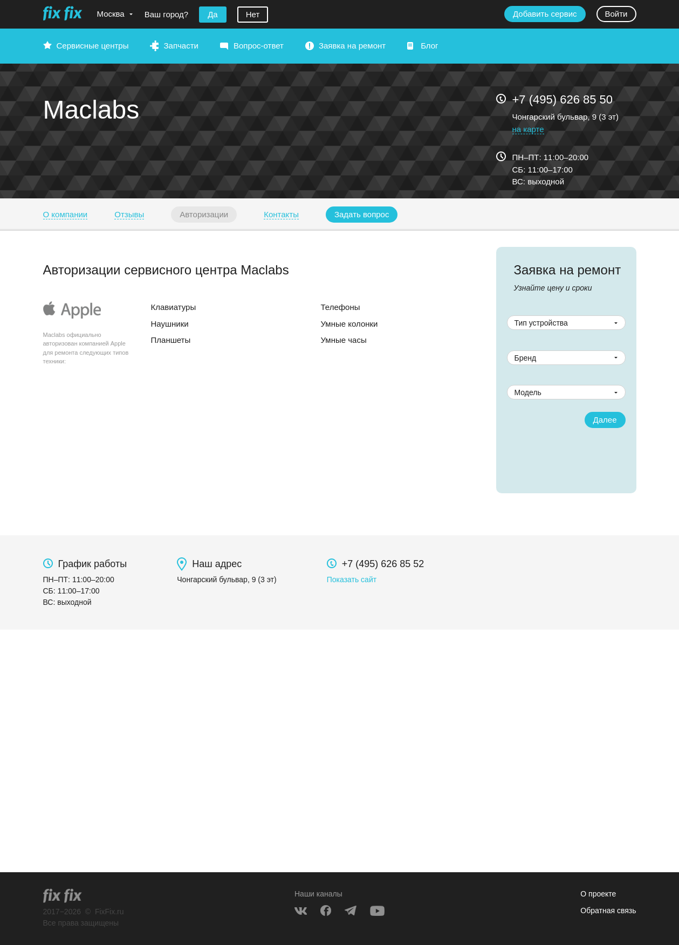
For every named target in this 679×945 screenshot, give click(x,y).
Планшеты (171, 339)
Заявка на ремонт (352, 45)
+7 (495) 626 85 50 (562, 99)
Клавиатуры (173, 307)
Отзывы (129, 214)
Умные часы (344, 339)
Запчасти (180, 45)
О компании (65, 214)
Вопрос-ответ (259, 45)
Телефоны (340, 307)
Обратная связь (608, 910)
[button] (361, 214)
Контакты (281, 214)
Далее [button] (605, 419)
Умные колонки (349, 323)
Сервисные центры (93, 45)
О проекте (598, 893)
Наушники (170, 323)
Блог (429, 45)
